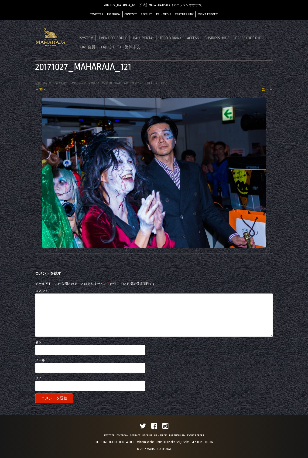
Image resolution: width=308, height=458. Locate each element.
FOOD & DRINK (170, 38)
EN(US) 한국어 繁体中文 (120, 47)
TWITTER (96, 14)
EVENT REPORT (208, 14)
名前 (39, 342)
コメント (41, 291)
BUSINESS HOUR (216, 38)
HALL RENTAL (143, 38)
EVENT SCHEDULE (113, 38)
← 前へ (40, 89)
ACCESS (193, 38)
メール (41, 360)
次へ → (267, 89)
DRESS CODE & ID (248, 38)
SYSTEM (86, 38)
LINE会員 (87, 47)
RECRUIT (146, 14)
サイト (40, 378)
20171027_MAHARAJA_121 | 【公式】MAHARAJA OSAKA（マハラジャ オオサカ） (154, 5)
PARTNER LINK (184, 14)
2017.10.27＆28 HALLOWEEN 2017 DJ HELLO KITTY (128, 83)
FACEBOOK (113, 14)
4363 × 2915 (80, 83)
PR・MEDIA (163, 14)
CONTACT (130, 14)
